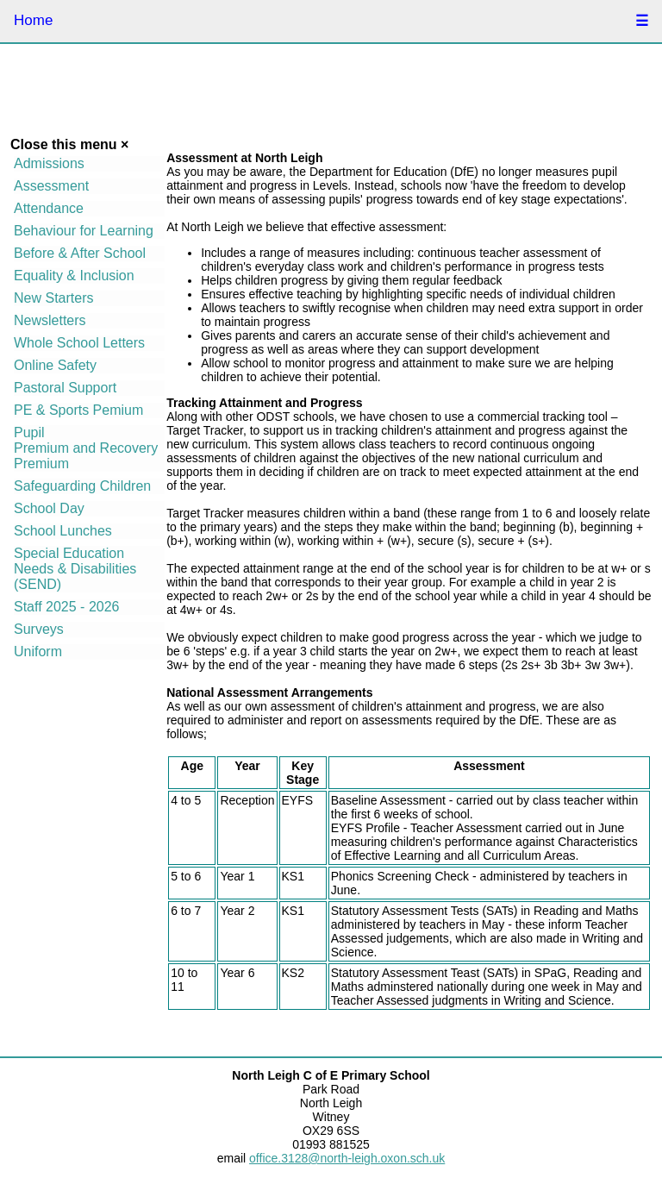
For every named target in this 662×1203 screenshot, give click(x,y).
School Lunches (63, 530)
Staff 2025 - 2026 (66, 606)
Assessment (51, 186)
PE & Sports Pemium (78, 410)
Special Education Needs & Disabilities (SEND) (75, 569)
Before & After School (80, 253)
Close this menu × (69, 144)
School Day (49, 508)
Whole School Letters (79, 342)
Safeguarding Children (82, 486)
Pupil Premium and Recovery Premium (86, 448)
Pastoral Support (65, 387)
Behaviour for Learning (83, 230)
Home (33, 20)
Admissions (49, 163)
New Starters (53, 298)
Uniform (38, 651)
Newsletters (50, 320)
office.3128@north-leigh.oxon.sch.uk (347, 1158)
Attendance (49, 208)
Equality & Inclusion (74, 275)
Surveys (39, 629)
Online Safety (55, 365)
